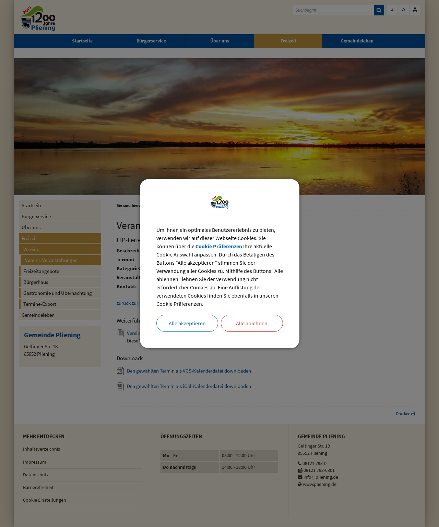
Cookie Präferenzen (218, 246)
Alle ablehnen (252, 323)
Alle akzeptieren (187, 323)
